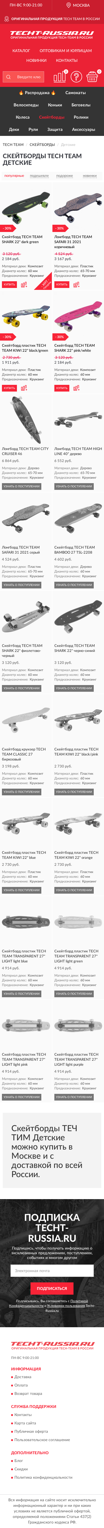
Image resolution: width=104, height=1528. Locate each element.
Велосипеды (26, 105)
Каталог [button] (21, 51)
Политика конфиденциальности (43, 1478)
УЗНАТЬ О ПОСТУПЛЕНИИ (22, 486)
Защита (55, 130)
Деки (14, 130)
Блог (18, 1461)
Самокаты (75, 93)
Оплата (21, 1386)
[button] (76, 76)
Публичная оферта (31, 1432)
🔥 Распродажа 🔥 (37, 93)
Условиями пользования (66, 1305)
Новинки (36, 61)
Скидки (21, 1469)
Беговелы (81, 105)
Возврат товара (28, 1394)
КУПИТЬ (9, 284)
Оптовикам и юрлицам (66, 51)
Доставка (22, 1377)
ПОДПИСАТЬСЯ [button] (52, 1289)
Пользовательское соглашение (42, 1440)
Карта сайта (25, 1423)
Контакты (67, 61)
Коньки (55, 105)
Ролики (81, 117)
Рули (33, 130)
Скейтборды (51, 117)
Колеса (23, 117)
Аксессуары (83, 130)
